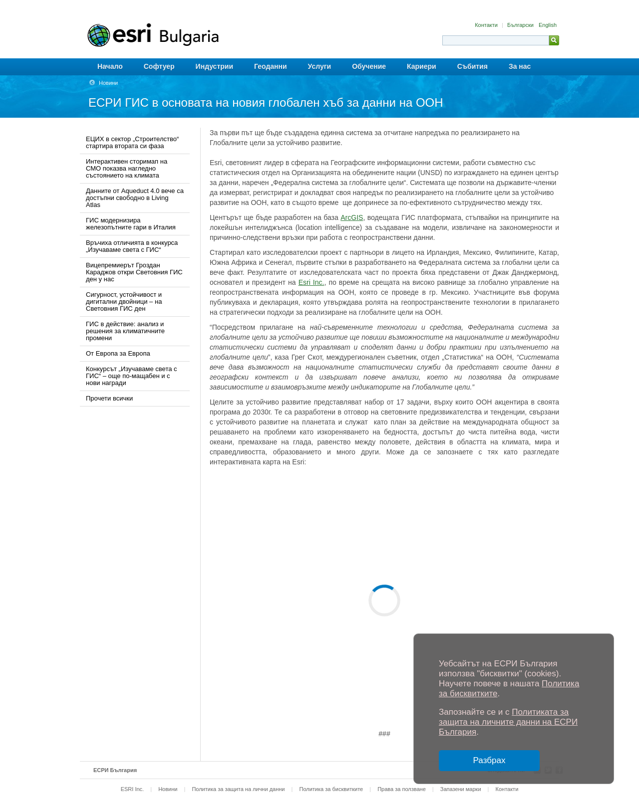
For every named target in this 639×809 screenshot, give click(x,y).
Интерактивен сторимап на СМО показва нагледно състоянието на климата (126, 168)
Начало (110, 66)
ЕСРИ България (115, 770)
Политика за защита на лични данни (238, 789)
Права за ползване (401, 789)
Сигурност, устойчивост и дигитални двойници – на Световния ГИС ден (124, 301)
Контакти (487, 25)
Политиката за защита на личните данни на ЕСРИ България (508, 722)
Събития (472, 66)
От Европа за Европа (118, 353)
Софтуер (159, 66)
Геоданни (270, 66)
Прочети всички (109, 398)
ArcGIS (351, 217)
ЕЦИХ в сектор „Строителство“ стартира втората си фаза (132, 142)
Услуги (319, 66)
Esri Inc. (311, 282)
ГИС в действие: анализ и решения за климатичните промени (125, 331)
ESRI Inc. (132, 789)
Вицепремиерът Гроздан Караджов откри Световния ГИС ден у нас (134, 272)
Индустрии (214, 66)
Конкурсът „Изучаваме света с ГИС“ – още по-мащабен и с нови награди (131, 376)
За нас (520, 66)
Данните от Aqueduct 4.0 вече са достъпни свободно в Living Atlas (135, 197)
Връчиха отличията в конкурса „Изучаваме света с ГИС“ (132, 246)
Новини (108, 83)
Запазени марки (460, 789)
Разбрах (489, 760)
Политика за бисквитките (331, 789)
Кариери (421, 66)
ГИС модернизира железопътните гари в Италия (131, 223)
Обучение (369, 66)
